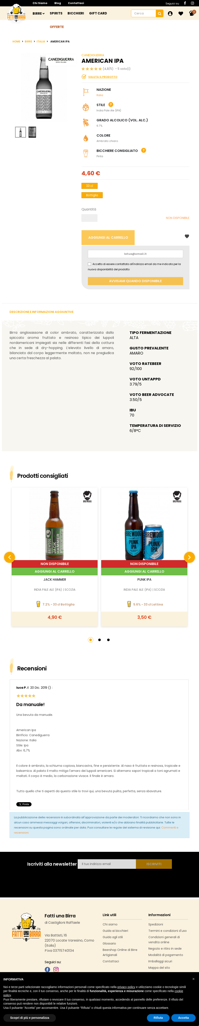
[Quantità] (89, 218)
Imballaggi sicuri (160, 961)
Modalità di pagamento (165, 955)
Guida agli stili (113, 937)
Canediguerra (93, 55)
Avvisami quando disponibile (135, 281)
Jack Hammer (54, 579)
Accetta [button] (183, 1017)
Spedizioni (155, 924)
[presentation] (9, 557)
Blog (57, 3)
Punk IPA (144, 579)
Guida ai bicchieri (115, 931)
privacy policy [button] (126, 987)
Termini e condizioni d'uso (167, 931)
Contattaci (76, 3)
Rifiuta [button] (158, 1017)
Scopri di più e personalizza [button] (29, 1017)
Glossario (109, 943)
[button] (90, 640)
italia (100, 95)
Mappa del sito (159, 968)
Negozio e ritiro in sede (165, 948)
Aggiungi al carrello (55, 571)
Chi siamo (40, 3)
